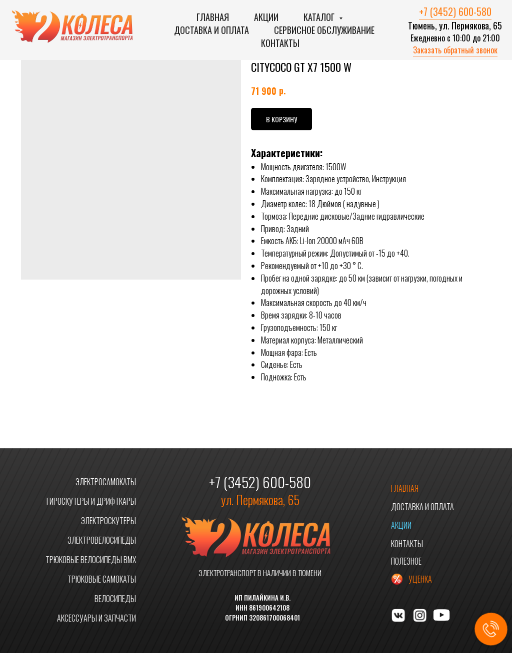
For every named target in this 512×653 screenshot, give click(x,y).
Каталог (320, 16)
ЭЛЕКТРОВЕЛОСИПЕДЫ (102, 540)
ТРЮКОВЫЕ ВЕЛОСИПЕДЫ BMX (91, 560)
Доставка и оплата (211, 29)
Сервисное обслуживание (324, 29)
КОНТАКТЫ (407, 544)
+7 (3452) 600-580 (455, 11)
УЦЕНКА (420, 579)
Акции (266, 16)
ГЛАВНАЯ (404, 488)
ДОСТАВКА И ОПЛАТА (422, 507)
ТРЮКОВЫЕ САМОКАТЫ (102, 579)
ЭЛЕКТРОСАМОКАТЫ (106, 482)
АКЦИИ (401, 525)
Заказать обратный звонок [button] (455, 50)
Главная (212, 16)
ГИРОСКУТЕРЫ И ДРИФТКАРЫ (91, 501)
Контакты (280, 42)
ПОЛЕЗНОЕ (406, 561)
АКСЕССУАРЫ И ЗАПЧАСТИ (96, 618)
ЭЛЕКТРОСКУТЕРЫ (108, 521)
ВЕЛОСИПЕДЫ (115, 599)
